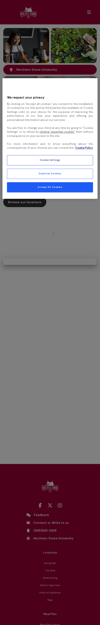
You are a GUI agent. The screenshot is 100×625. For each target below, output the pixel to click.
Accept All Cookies (50, 187)
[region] (50, 138)
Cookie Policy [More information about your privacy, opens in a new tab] (84, 148)
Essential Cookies (50, 173)
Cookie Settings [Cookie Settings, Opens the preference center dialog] (50, 160)
